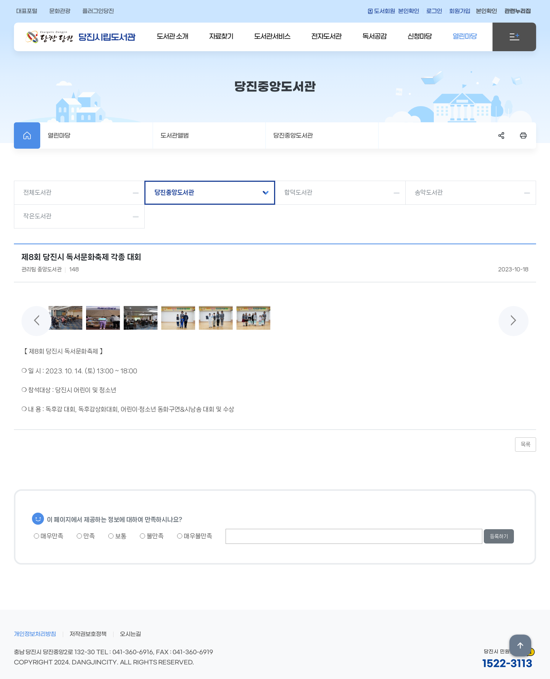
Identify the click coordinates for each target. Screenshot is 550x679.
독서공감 (374, 37)
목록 (525, 445)
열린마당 (465, 37)
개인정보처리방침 (35, 634)
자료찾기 (221, 37)
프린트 (523, 135)
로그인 (434, 11)
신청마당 (420, 37)
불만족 (152, 536)
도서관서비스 (272, 37)
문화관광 (59, 11)
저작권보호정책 (88, 634)
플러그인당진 (98, 11)
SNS (501, 135)
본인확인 (408, 11)
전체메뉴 (514, 37)
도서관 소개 (172, 37)
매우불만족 (194, 536)
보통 (117, 536)
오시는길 (130, 634)
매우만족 (48, 536)
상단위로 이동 (520, 645)
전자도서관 (326, 37)
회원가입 (459, 11)
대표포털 (26, 11)
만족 (86, 536)
